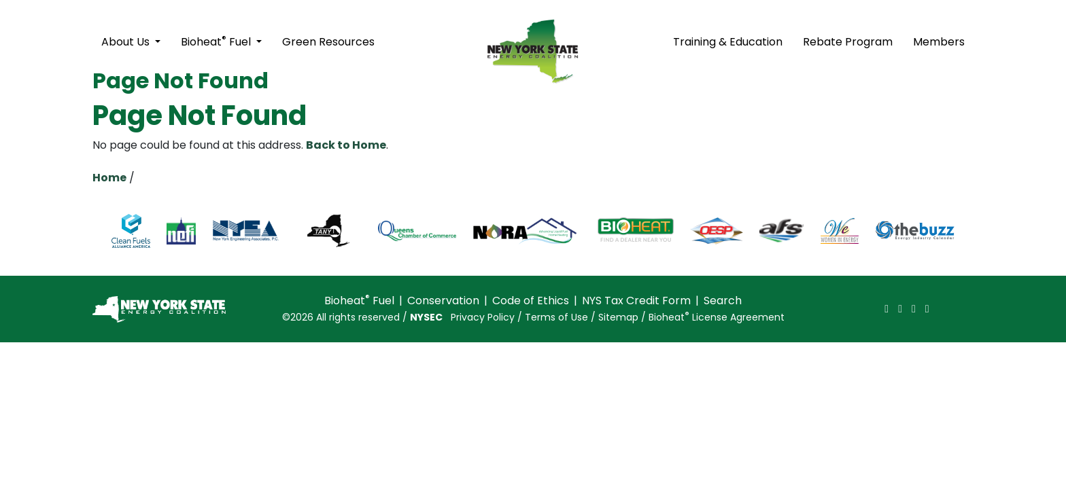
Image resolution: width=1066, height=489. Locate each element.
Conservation (443, 300)
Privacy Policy (483, 317)
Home (109, 177)
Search (723, 300)
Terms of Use (556, 317)
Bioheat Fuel (217, 41)
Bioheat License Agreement (717, 317)
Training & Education (728, 42)
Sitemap (618, 317)
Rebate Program (848, 42)
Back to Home (346, 145)
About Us (126, 42)
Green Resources (328, 42)
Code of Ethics (530, 300)
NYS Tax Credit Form (636, 300)
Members (939, 42)
